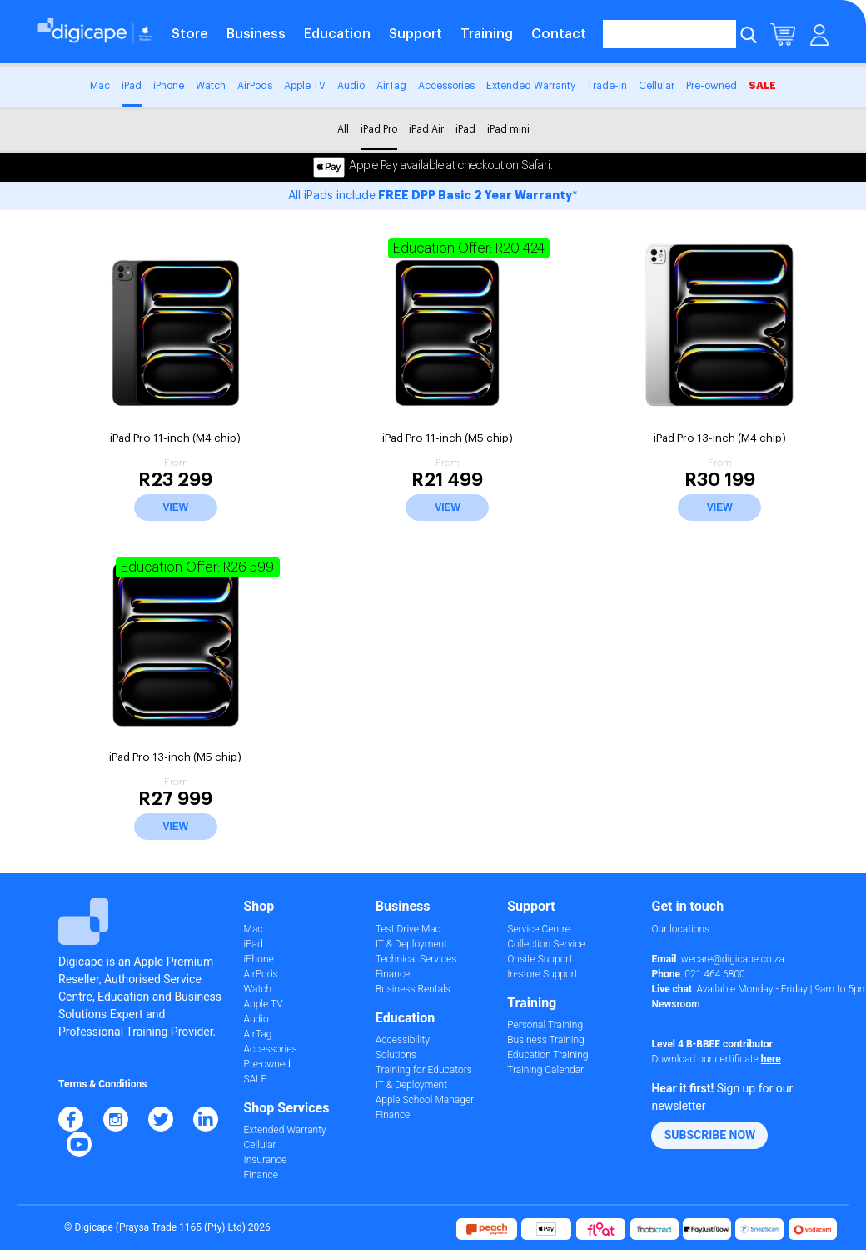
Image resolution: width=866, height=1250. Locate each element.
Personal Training (545, 1025)
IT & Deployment (411, 944)
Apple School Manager (425, 1100)
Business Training (546, 1040)
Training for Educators (424, 1070)
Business (256, 34)
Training (486, 34)
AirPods (254, 86)
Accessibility (403, 1040)
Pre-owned (711, 86)
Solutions (396, 1055)
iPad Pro (379, 129)
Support (415, 34)
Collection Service (546, 944)
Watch (211, 86)
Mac (100, 86)
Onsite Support (539, 959)
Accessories (446, 86)
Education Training (547, 1055)
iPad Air (426, 129)
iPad (132, 86)
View (175, 507)
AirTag (391, 86)
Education (337, 34)
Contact (558, 34)
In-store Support (542, 974)
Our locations (680, 929)
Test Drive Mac (408, 929)
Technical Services (416, 959)
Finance (261, 1175)
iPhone (168, 86)
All (343, 129)
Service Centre (538, 929)
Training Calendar (545, 1070)
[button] (709, 1135)
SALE (762, 86)
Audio (351, 86)
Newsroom (675, 1004)
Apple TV (305, 86)
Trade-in (607, 86)
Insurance (265, 1160)
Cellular (656, 86)
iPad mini (508, 129)
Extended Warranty (530, 86)
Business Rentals (413, 989)
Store (190, 34)
